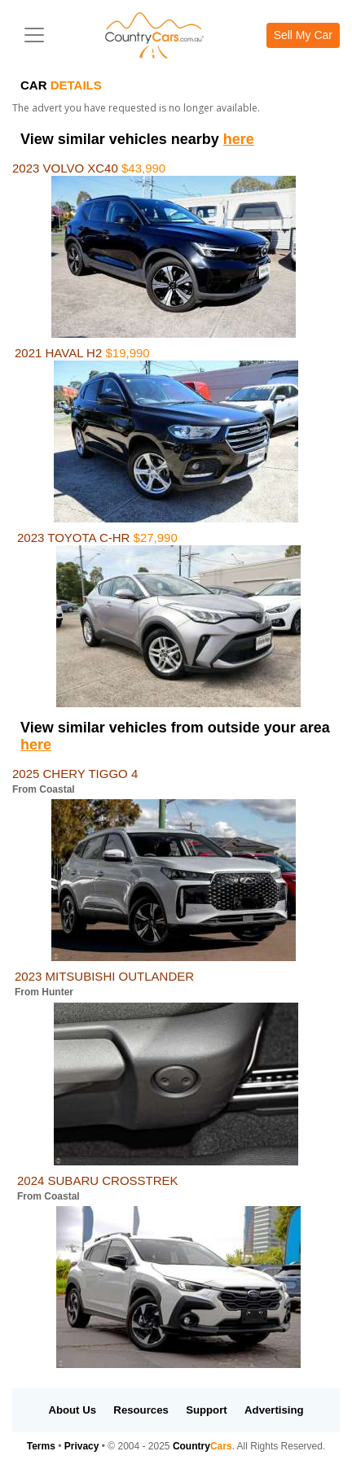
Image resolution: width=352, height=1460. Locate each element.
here (238, 139)
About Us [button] (72, 1410)
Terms (41, 1446)
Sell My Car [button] (303, 35)
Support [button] (206, 1410)
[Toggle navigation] (34, 35)
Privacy (81, 1446)
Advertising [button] (274, 1410)
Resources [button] (140, 1410)
